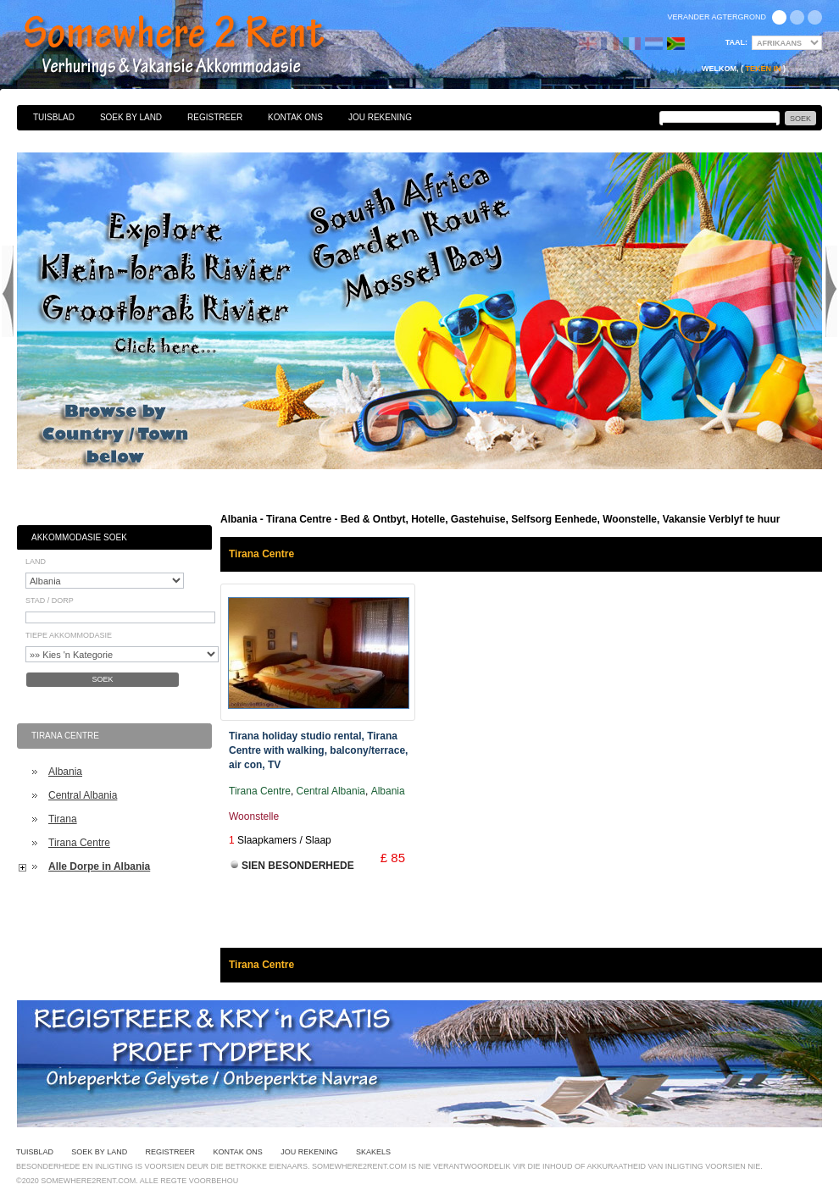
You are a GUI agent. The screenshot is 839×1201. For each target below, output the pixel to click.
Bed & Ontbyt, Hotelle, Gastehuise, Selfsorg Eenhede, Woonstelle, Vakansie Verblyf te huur (192, 46)
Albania (65, 772)
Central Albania (82, 795)
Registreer (214, 117)
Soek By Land (131, 117)
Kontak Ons (295, 117)
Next (831, 291)
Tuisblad (54, 117)
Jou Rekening (380, 117)
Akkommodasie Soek (79, 537)
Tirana (62, 819)
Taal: (736, 42)
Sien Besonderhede (298, 866)
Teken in (763, 68)
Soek (102, 679)
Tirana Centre (79, 843)
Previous (8, 291)
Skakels (373, 1152)
